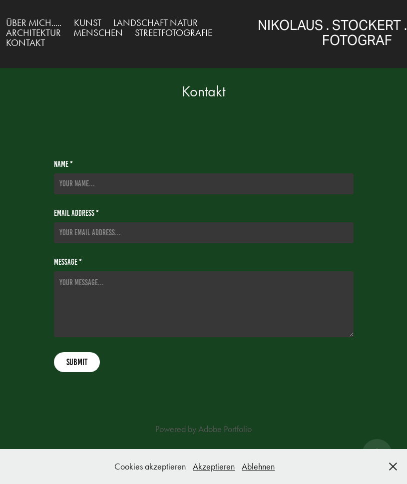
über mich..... (33, 22)
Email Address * (76, 213)
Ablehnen (258, 466)
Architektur (33, 32)
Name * (63, 164)
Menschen (98, 32)
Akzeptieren (214, 466)
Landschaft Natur (155, 22)
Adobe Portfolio (225, 429)
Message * (68, 262)
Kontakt (25, 42)
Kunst (87, 22)
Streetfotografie (173, 32)
